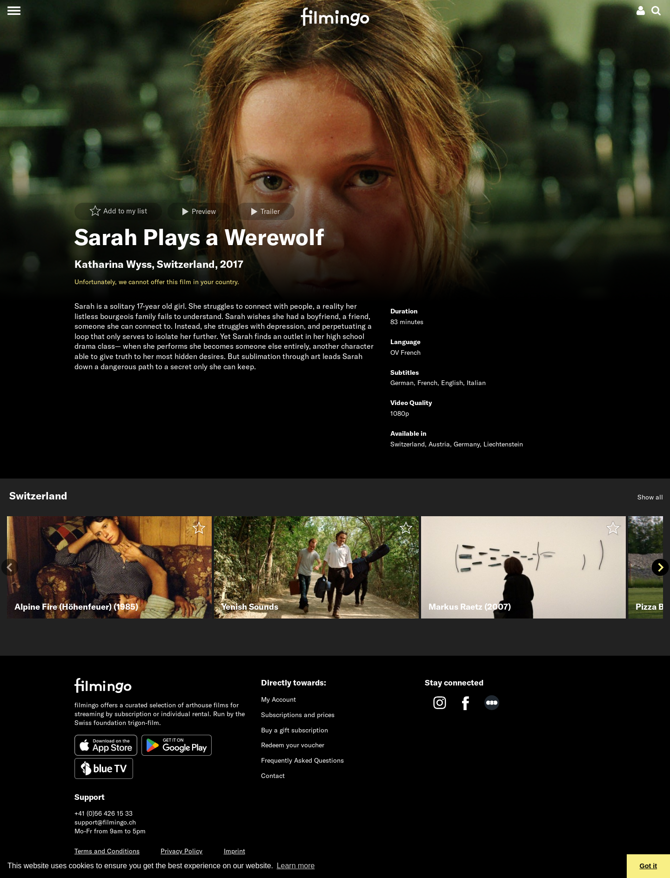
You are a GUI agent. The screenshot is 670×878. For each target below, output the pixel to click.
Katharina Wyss (113, 264)
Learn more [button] (296, 866)
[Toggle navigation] (13, 10)
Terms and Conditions (107, 851)
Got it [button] (648, 866)
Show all (650, 497)
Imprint (234, 851)
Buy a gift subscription (294, 730)
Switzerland (186, 264)
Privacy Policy (181, 851)
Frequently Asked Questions (302, 760)
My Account (278, 699)
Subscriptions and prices (298, 715)
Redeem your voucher (292, 745)
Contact (273, 776)
